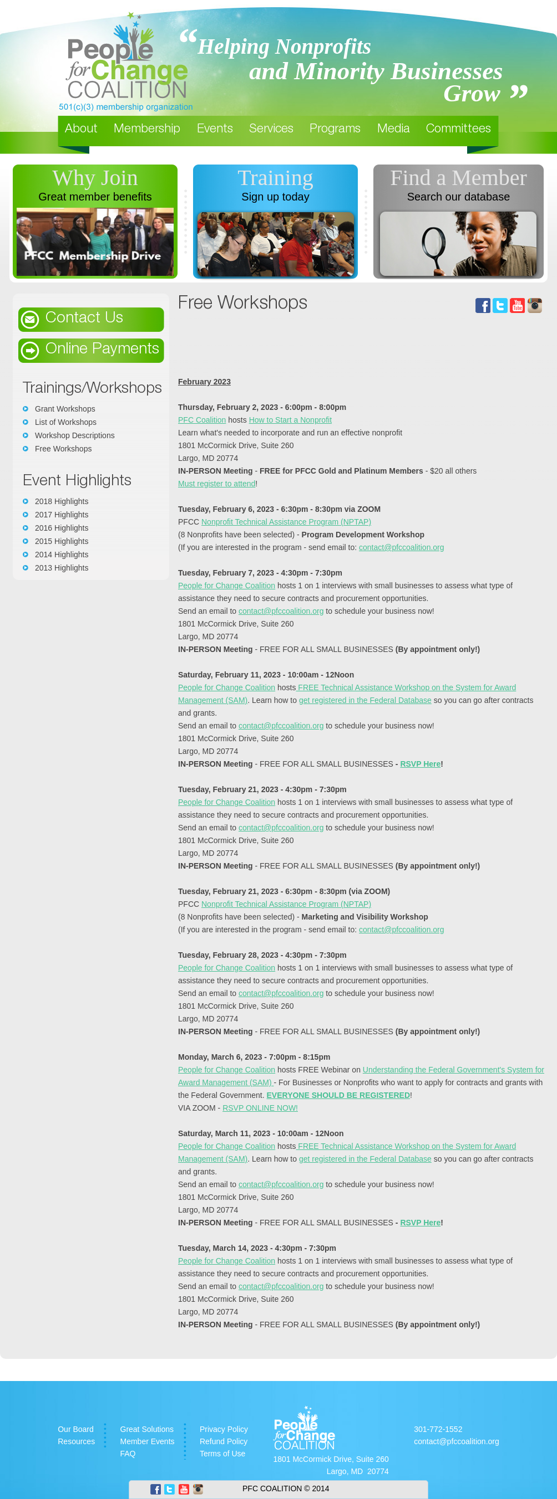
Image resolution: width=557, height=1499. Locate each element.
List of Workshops (66, 422)
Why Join (95, 177)
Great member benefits (95, 197)
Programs (335, 130)
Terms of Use (222, 1453)
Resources (76, 1441)
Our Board (76, 1429)
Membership (147, 130)
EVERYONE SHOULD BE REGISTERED (339, 1095)
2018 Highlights (62, 501)
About (81, 130)
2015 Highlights (62, 541)
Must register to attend (216, 483)
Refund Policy (223, 1441)
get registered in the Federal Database (365, 700)
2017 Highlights (62, 514)
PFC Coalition (202, 419)
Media (393, 130)
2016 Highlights (62, 527)
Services (271, 130)
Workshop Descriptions (75, 435)
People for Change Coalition (226, 585)
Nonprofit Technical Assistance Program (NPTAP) (286, 521)
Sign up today (275, 197)
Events (215, 130)
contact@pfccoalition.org (401, 547)
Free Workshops (63, 448)
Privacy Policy (224, 1429)
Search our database (458, 197)
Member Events (147, 1441)
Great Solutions (147, 1429)
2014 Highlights (62, 554)
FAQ (128, 1453)
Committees (458, 130)
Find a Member (458, 177)
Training (275, 177)
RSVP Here (420, 763)
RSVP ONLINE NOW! (260, 1107)
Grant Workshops (65, 408)
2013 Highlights (62, 567)
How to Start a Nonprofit (290, 419)
